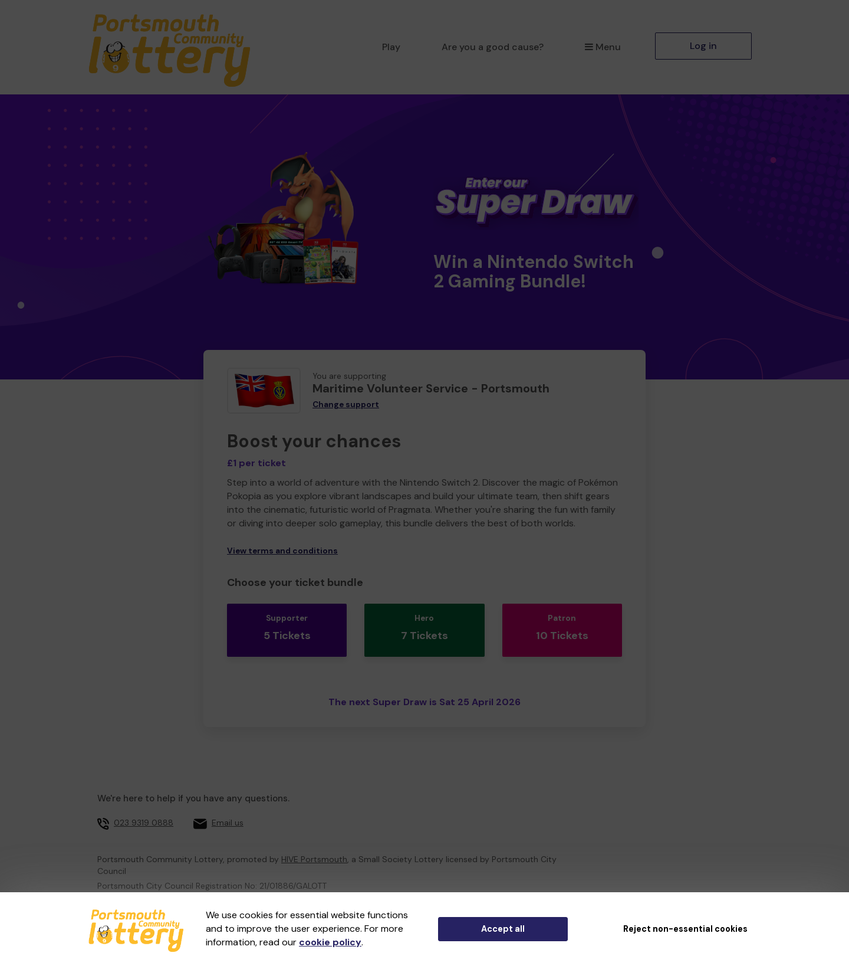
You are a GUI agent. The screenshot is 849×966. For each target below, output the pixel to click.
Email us (227, 806)
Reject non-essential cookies (685, 929)
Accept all (503, 929)
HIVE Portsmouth (314, 842)
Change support (345, 405)
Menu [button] (603, 47)
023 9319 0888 (143, 806)
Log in (703, 46)
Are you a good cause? (493, 47)
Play (391, 47)
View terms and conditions (282, 551)
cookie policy (330, 942)
